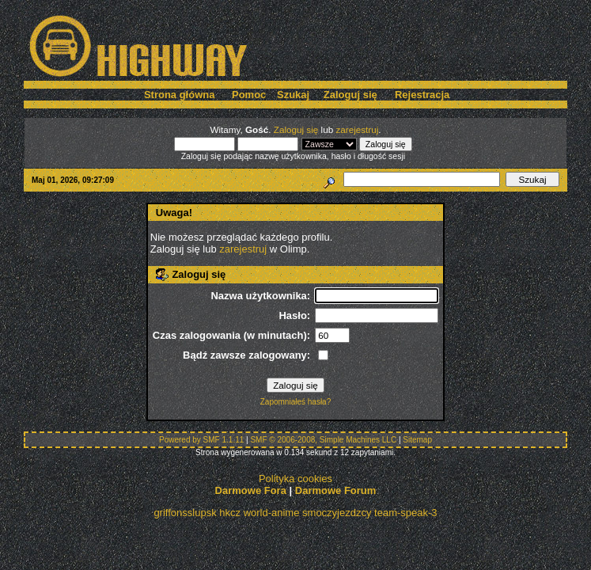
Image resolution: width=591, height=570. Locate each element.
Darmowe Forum (336, 490)
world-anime (272, 513)
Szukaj (293, 95)
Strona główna (179, 95)
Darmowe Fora (250, 490)
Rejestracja (422, 95)
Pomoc (249, 95)
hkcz (230, 513)
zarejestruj (356, 129)
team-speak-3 (405, 513)
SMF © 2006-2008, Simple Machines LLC (323, 439)
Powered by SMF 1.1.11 (201, 439)
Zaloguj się (350, 95)
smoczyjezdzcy (336, 513)
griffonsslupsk (184, 513)
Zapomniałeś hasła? (295, 401)
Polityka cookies (295, 478)
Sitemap (417, 439)
